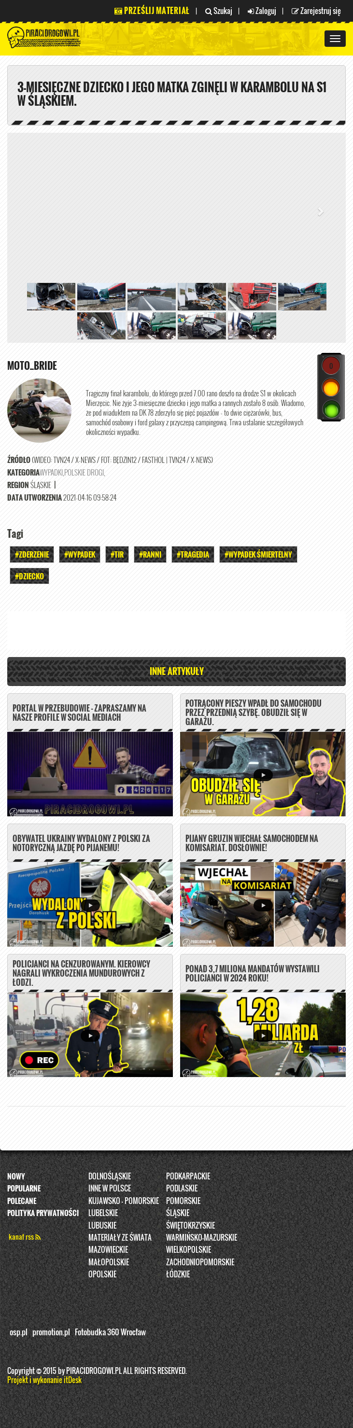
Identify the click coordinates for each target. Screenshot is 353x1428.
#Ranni (150, 554)
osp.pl (19, 1332)
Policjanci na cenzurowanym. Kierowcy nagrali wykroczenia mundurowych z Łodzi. (81, 973)
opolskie (102, 1274)
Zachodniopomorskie (200, 1262)
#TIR (117, 554)
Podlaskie (182, 1188)
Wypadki (51, 472)
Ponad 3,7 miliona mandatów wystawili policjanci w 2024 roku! (252, 973)
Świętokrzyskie (190, 1225)
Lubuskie (102, 1225)
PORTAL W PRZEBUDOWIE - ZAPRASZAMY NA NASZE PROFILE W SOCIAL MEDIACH (79, 712)
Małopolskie (108, 1262)
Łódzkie (178, 1274)
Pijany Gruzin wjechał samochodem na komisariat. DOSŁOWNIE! (251, 843)
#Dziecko (29, 576)
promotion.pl (51, 1332)
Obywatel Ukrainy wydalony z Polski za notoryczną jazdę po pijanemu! (81, 843)
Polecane (21, 1200)
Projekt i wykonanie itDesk (44, 1379)
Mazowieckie (108, 1249)
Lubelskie (103, 1212)
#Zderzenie (32, 554)
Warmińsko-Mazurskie (201, 1237)
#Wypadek (79, 554)
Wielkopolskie (188, 1249)
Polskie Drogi (84, 472)
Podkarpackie (188, 1176)
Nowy (16, 1176)
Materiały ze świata (120, 1237)
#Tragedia (193, 554)
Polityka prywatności (43, 1212)
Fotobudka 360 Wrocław (110, 1332)
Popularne (24, 1188)
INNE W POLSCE (109, 1188)
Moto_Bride (32, 365)
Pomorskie (183, 1200)
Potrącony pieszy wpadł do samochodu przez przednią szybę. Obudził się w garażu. (253, 713)
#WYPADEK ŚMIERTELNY (258, 554)
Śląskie (177, 1212)
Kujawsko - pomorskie (123, 1200)
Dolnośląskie (109, 1176)
